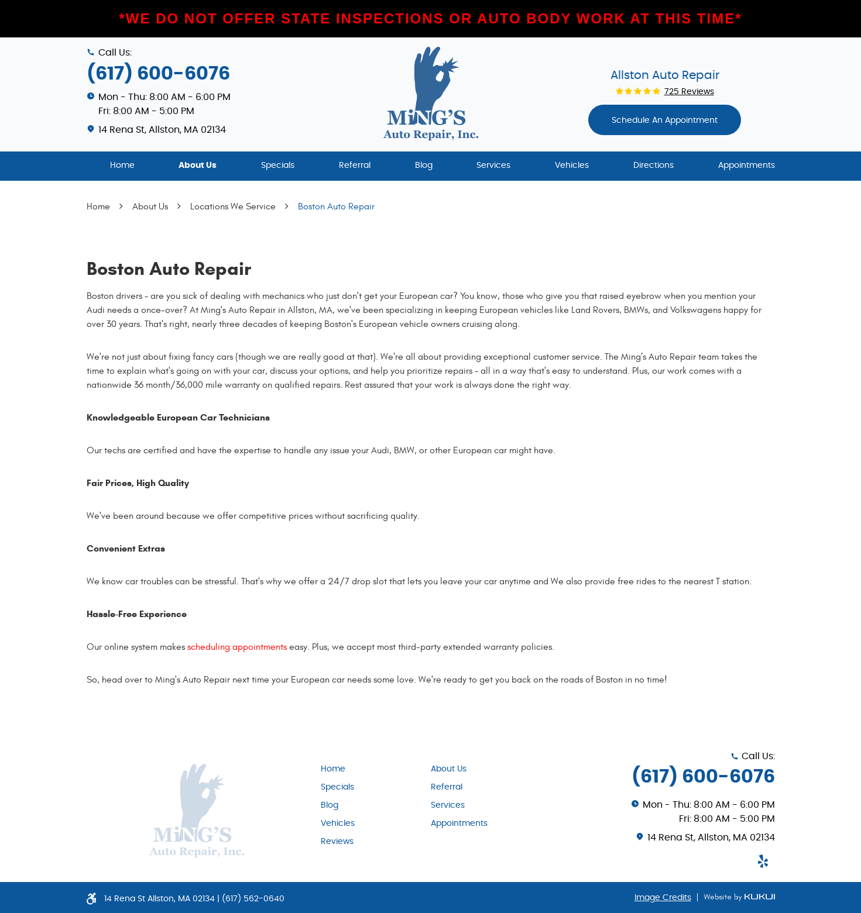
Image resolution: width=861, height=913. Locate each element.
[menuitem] (122, 166)
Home (122, 165)
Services (493, 165)
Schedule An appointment (665, 120)
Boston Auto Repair (336, 206)
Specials (277, 165)
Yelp (763, 861)
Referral (355, 165)
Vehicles (572, 165)
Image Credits (662, 898)
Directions (653, 165)
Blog (424, 165)
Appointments (746, 165)
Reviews (337, 842)
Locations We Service (233, 206)
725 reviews (689, 92)
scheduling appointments (237, 647)
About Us (198, 165)
